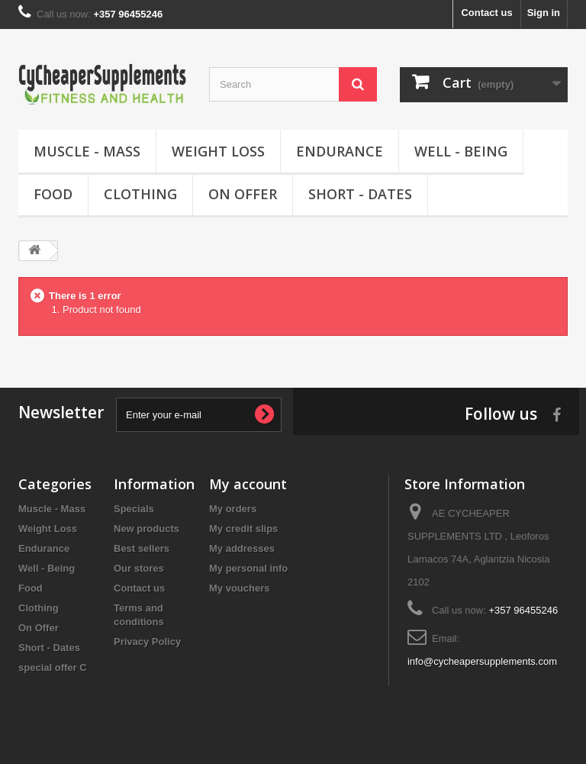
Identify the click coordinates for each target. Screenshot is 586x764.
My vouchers (239, 588)
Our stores (139, 568)
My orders (232, 508)
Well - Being (460, 151)
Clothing (140, 194)
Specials (134, 508)
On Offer (242, 194)
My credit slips (243, 528)
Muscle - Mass (87, 151)
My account (248, 484)
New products (146, 528)
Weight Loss (218, 151)
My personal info (248, 568)
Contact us (486, 12)
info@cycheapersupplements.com (482, 661)
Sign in (543, 12)
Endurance (339, 151)
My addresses (242, 548)
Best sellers (141, 548)
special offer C (52, 667)
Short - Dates (360, 194)
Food (53, 194)
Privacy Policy (147, 641)
